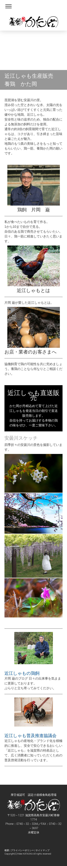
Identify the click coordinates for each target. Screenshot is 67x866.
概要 (6, 850)
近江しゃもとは (33, 290)
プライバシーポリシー (22, 850)
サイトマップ (42, 850)
